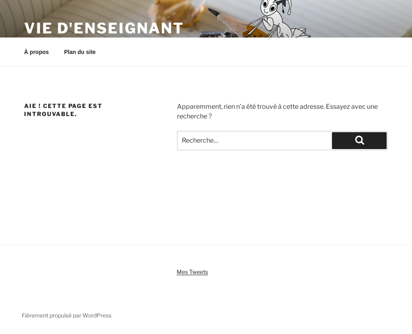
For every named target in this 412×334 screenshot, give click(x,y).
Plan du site (80, 52)
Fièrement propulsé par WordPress (66, 315)
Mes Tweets (192, 271)
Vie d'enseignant (104, 28)
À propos (36, 52)
